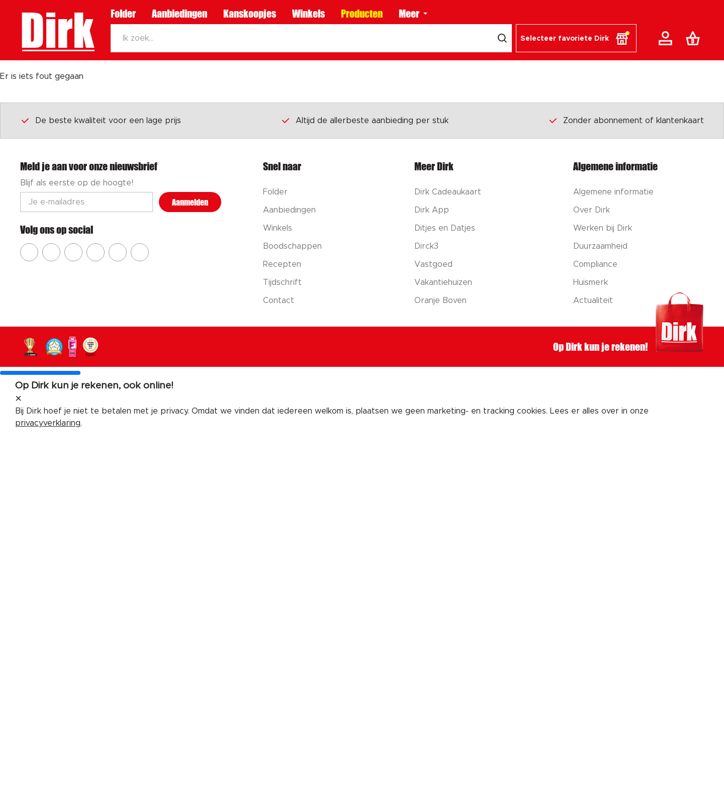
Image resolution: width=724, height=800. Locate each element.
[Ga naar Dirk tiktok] (118, 252)
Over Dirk (591, 210)
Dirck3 (426, 246)
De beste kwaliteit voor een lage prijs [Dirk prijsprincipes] (100, 120)
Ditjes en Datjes (444, 228)
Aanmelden (190, 202)
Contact (278, 300)
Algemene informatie (613, 192)
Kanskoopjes (249, 14)
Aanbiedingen (179, 14)
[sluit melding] (18, 399)
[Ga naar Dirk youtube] (73, 252)
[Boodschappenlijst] (695, 38)
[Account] (667, 38)
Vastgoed (433, 264)
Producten (362, 14)
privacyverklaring (47, 423)
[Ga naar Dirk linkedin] (140, 252)
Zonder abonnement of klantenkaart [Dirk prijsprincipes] (626, 120)
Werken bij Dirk (602, 228)
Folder (123, 14)
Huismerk (590, 282)
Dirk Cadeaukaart (447, 192)
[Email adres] (86, 202)
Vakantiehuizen (443, 282)
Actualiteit (593, 300)
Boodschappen (292, 246)
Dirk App (431, 210)
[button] (576, 38)
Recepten (282, 264)
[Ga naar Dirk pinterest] (95, 252)
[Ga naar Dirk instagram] (51, 252)
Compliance (595, 264)
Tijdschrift (282, 282)
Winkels (308, 14)
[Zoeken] (302, 38)
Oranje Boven (440, 300)
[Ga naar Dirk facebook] (29, 252)
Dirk (57, 30)
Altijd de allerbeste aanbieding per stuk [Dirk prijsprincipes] (364, 120)
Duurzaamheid (600, 246)
